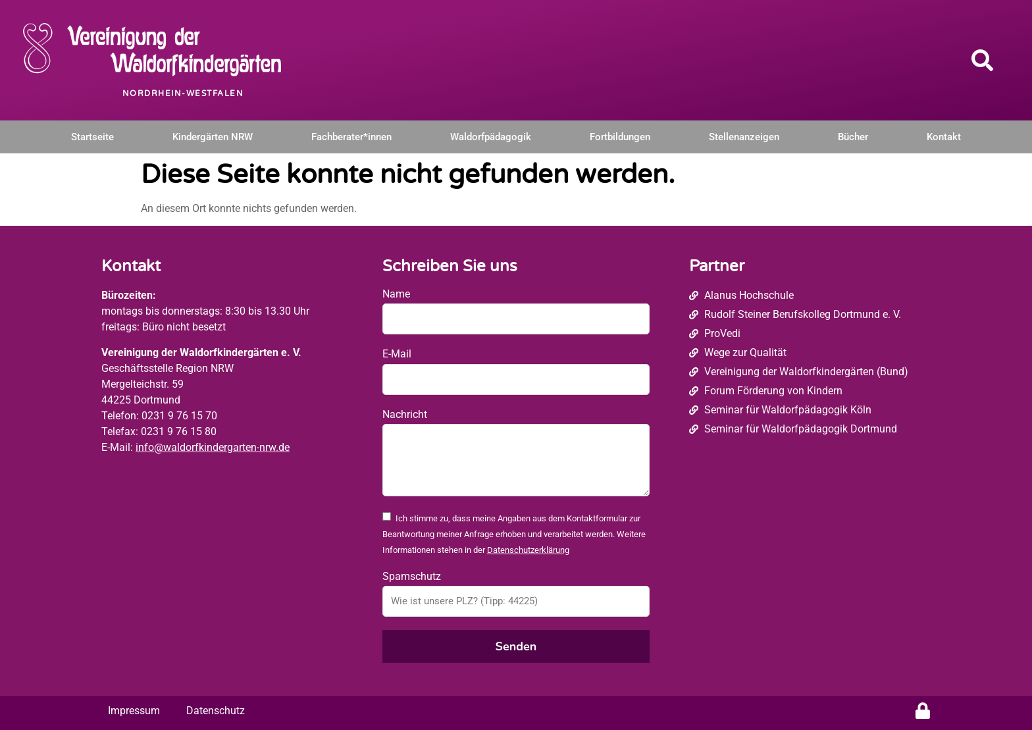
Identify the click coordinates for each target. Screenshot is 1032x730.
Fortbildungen (620, 137)
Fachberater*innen (351, 137)
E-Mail (396, 354)
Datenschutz (215, 710)
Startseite (92, 137)
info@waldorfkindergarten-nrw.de (213, 447)
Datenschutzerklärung (528, 550)
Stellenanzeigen (744, 137)
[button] (982, 60)
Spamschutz (411, 576)
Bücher (853, 137)
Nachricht (404, 414)
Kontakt (944, 137)
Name (396, 294)
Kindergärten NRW (212, 137)
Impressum (134, 710)
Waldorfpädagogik (490, 137)
